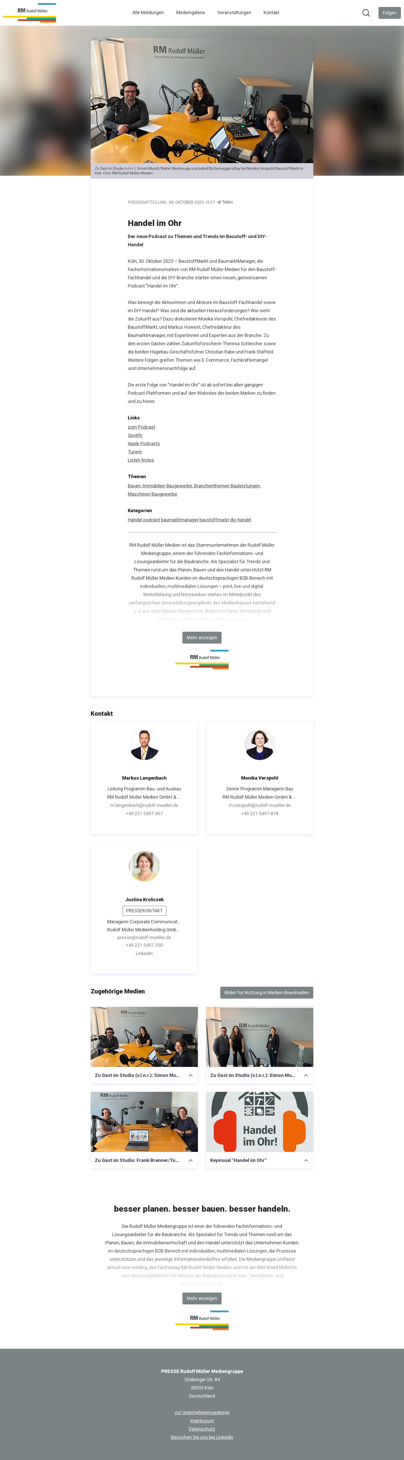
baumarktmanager (179, 519)
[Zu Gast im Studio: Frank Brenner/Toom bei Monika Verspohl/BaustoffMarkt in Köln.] (144, 1122)
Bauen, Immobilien (146, 485)
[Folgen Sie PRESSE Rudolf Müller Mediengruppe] (389, 13)
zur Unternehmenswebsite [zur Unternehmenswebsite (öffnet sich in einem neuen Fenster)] (202, 1412)
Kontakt (271, 12)
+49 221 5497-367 (144, 813)
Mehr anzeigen (202, 637)
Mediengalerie (190, 12)
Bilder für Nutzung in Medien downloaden (267, 992)
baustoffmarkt (214, 519)
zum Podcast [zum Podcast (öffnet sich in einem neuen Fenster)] (141, 427)
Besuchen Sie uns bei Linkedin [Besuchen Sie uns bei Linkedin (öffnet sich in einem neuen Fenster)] (202, 1437)
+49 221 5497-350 (144, 945)
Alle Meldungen (148, 12)
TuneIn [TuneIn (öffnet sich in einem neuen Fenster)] (135, 451)
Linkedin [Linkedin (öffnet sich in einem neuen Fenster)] (144, 953)
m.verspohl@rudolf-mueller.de (260, 805)
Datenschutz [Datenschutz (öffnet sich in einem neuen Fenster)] (202, 1429)
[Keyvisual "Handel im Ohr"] (259, 1122)
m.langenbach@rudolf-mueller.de (144, 805)
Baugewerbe (164, 494)
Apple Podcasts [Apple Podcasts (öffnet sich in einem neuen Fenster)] (144, 443)
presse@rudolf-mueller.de (144, 937)
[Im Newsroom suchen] (366, 13)
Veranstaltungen (234, 12)
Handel (135, 519)
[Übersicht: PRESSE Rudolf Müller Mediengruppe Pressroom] (29, 13)
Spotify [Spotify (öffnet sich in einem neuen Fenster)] (135, 435)
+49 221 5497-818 (259, 813)
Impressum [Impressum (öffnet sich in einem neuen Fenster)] (202, 1420)
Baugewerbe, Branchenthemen (198, 485)
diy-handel (240, 519)
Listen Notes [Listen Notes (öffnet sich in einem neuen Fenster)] (141, 460)
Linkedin (237, 619)
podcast (151, 519)
